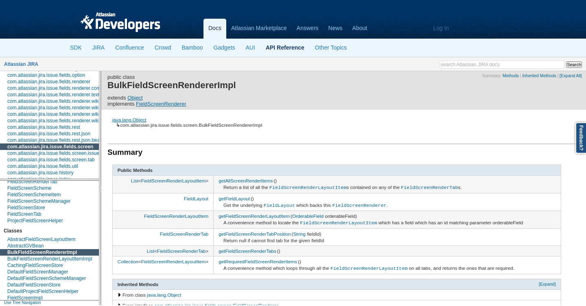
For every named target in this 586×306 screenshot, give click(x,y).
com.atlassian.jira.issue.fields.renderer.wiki (53, 101)
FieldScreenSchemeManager (38, 201)
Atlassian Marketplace (259, 28)
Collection (128, 259)
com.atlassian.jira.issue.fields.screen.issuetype (58, 153)
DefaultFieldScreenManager (37, 272)
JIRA (98, 47)
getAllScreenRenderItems (246, 180)
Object (135, 98)
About (359, 28)
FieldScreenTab (24, 214)
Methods (511, 76)
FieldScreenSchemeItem (34, 194)
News (335, 28)
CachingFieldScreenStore (35, 265)
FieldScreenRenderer (161, 104)
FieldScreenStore (26, 208)
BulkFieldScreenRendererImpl (42, 252)
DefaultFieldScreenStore (34, 285)
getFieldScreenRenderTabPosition (255, 231)
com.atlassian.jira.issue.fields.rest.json (48, 134)
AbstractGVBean (25, 246)
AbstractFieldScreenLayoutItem (41, 239)
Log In (441, 28)
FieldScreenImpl (25, 298)
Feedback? (581, 138)
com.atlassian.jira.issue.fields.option (46, 75)
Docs (214, 28)
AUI (250, 47)
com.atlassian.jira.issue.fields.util (42, 166)
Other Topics (331, 47)
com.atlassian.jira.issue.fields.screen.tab (51, 160)
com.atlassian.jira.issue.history (40, 173)
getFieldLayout (234, 197)
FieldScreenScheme (29, 188)
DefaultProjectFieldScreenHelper (43, 291)
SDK (76, 47)
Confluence (129, 47)
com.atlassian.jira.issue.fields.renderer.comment (59, 88)
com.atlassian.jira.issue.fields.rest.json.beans (56, 140)
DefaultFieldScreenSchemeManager (46, 278)
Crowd (163, 47)
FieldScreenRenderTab (32, 181)
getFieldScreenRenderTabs (247, 249)
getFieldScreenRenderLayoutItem (254, 214)
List (134, 180)
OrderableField (308, 214)
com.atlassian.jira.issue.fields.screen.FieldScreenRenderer (216, 303)
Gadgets (224, 47)
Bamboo (192, 47)
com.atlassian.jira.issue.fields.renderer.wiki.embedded (65, 108)
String (299, 231)
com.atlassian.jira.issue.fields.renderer (48, 82)
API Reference (285, 47)
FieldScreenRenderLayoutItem (173, 180)
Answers (308, 28)
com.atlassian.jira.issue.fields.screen (50, 147)
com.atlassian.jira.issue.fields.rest (43, 127)
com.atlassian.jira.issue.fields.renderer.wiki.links (59, 114)
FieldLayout (196, 197)
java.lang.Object (129, 119)
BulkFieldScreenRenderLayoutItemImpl (49, 259)
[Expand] (547, 281)
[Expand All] (571, 76)
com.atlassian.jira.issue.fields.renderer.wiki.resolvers (64, 121)
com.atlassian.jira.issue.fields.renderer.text (53, 95)
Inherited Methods (539, 76)
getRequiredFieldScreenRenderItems (258, 259)
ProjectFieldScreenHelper (35, 221)
